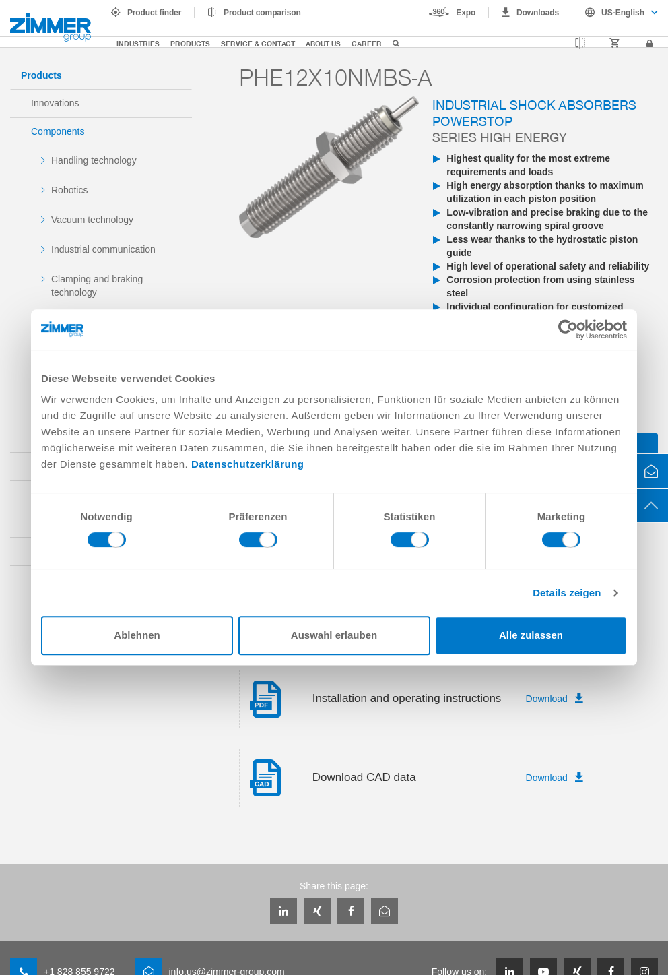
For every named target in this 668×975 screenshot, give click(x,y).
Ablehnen (137, 635)
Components (57, 131)
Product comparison (262, 13)
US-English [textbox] (622, 13)
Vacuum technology (92, 219)
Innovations (55, 103)
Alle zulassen (531, 635)
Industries (138, 43)
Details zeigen (567, 592)
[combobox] (615, 13)
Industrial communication (103, 249)
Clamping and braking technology (97, 286)
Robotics (69, 190)
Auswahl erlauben (334, 635)
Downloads (537, 13)
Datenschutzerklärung (247, 464)
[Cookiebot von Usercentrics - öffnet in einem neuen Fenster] (568, 329)
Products (190, 43)
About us (323, 43)
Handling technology (94, 160)
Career (367, 43)
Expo (465, 13)
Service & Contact (258, 43)
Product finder (154, 13)
